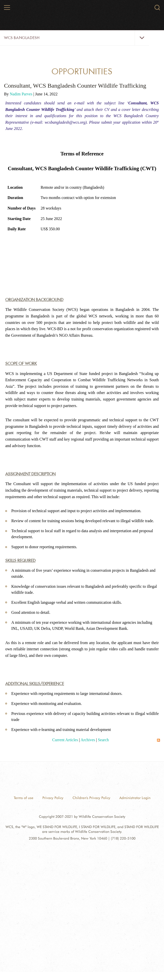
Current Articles (65, 740)
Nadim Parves (21, 94)
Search (103, 740)
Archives (87, 740)
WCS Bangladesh (21, 37)
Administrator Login (134, 798)
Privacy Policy (52, 798)
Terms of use (23, 798)
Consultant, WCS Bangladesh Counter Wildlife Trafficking (75, 85)
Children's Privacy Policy (91, 798)
